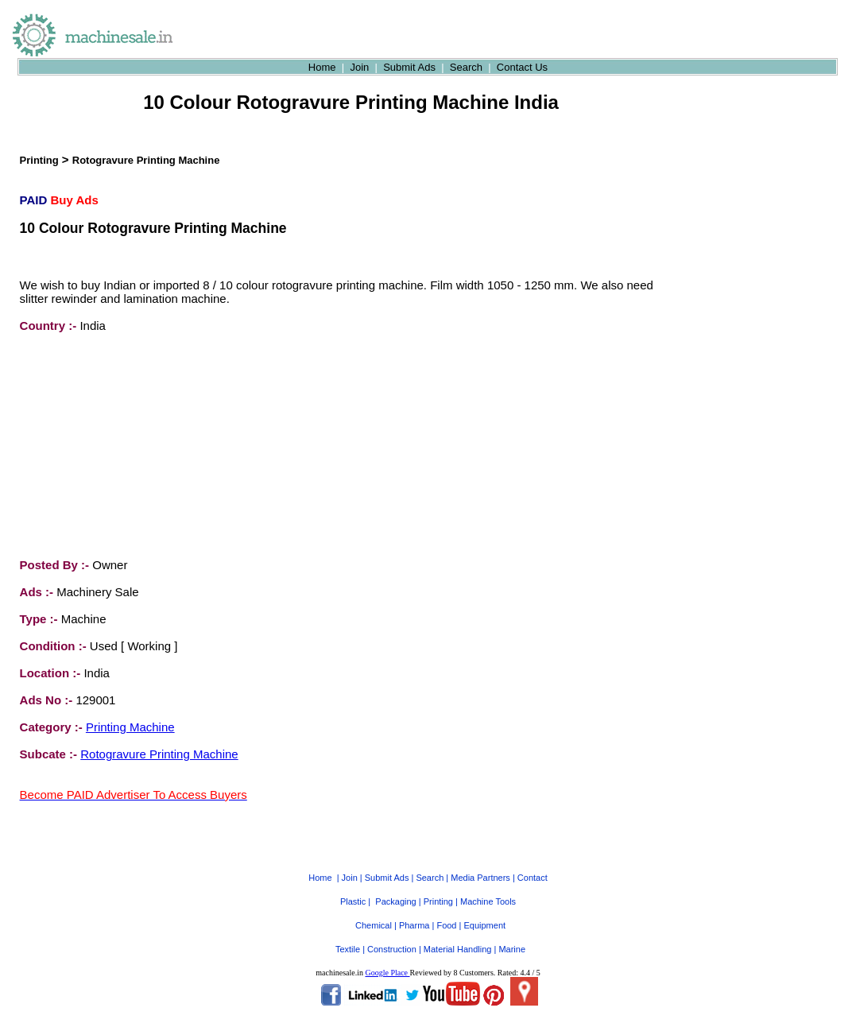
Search (466, 67)
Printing (39, 160)
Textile (347, 935)
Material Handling (458, 935)
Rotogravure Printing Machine (146, 160)
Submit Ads (409, 67)
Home (322, 67)
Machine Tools (488, 887)
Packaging (395, 887)
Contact (532, 863)
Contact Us (522, 67)
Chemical (373, 911)
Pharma (414, 911)
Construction (391, 935)
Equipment (484, 911)
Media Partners (480, 863)
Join (359, 67)
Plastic (353, 887)
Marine (511, 935)
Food (446, 911)
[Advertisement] (139, 445)
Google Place (387, 958)
